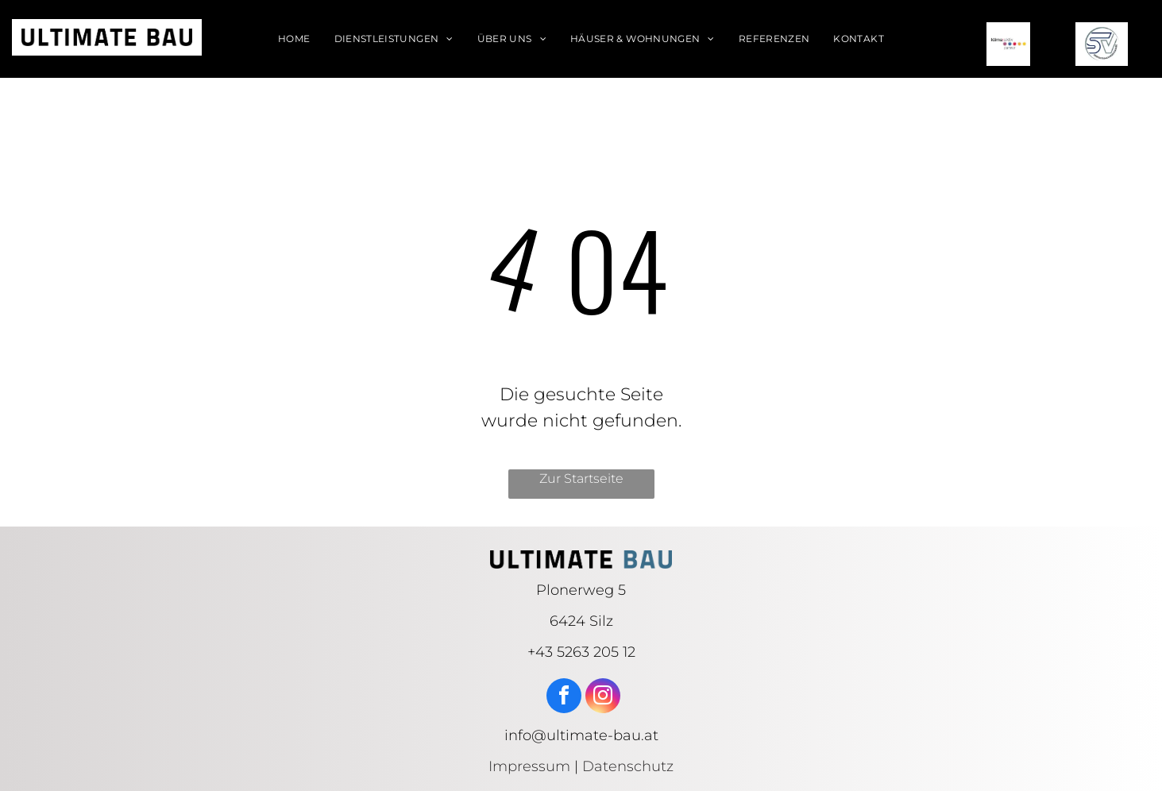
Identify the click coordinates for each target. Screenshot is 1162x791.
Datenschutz (628, 766)
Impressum (529, 766)
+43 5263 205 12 (581, 652)
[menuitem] (294, 39)
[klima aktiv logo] (1008, 44)
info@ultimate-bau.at (581, 735)
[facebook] (563, 697)
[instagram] (602, 697)
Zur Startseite (581, 478)
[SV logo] (1102, 44)
